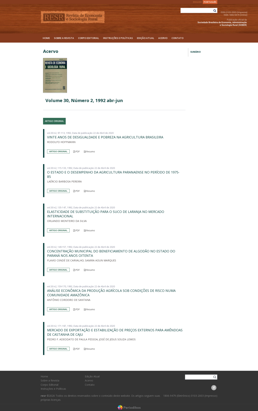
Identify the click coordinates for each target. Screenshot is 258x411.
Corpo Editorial (88, 38)
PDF (76, 151)
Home (46, 38)
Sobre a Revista (64, 38)
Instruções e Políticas (118, 38)
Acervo (162, 38)
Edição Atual (145, 38)
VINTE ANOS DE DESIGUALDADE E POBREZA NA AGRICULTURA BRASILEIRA (105, 137)
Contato (177, 38)
